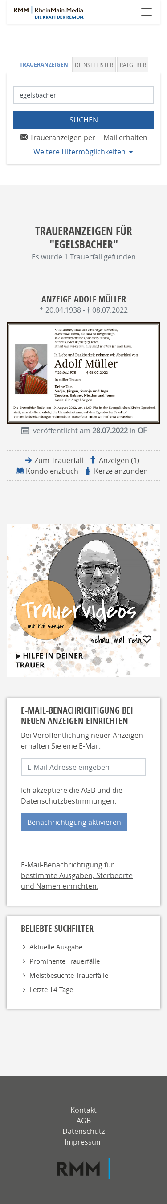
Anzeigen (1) (119, 460)
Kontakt (83, 1110)
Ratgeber (133, 64)
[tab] (45, 64)
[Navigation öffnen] (146, 12)
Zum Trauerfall (58, 460)
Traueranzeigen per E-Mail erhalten (83, 137)
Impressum (84, 1142)
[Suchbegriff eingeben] (83, 95)
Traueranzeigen (44, 64)
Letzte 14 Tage (51, 989)
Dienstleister (94, 64)
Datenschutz (83, 1131)
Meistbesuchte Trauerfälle (68, 975)
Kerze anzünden (121, 471)
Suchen (83, 120)
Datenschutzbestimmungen (67, 801)
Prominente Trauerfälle (64, 961)
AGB (88, 790)
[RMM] (83, 1168)
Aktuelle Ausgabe (55, 946)
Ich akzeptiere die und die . (71, 795)
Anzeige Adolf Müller (83, 299)
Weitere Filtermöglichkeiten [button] (79, 152)
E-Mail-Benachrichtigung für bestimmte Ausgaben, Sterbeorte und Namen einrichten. (77, 875)
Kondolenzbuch (52, 471)
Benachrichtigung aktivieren (74, 822)
